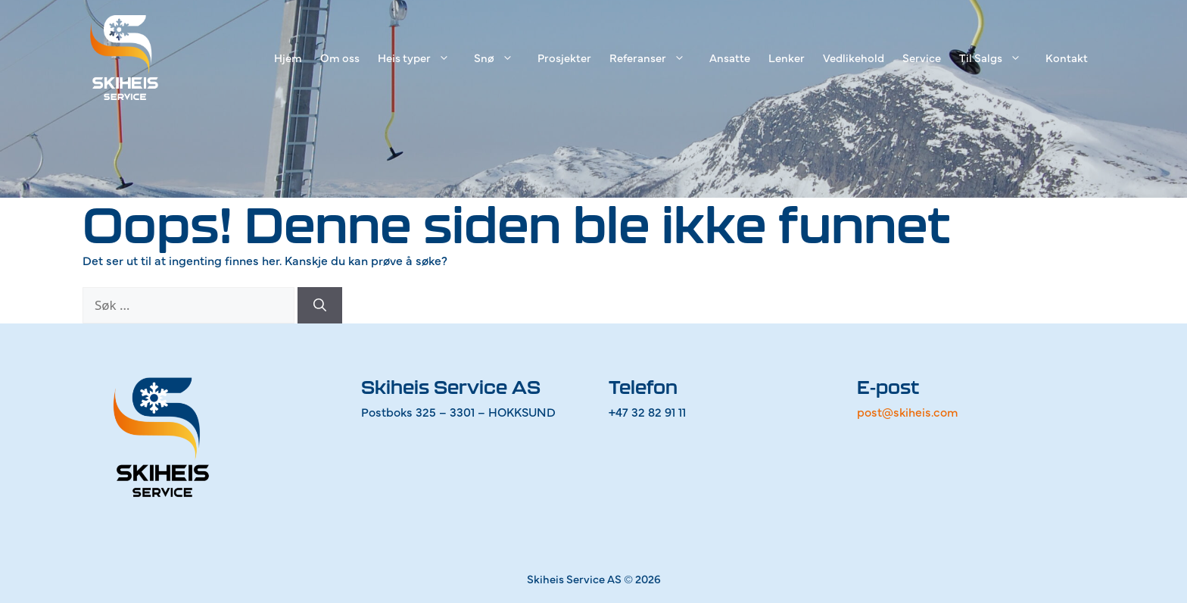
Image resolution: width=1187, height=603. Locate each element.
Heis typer (421, 57)
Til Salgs (997, 57)
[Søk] (320, 305)
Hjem (288, 57)
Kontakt (1066, 57)
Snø (501, 57)
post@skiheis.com (907, 411)
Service (921, 57)
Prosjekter (564, 57)
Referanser (654, 57)
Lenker (786, 57)
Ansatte (729, 57)
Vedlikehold (853, 57)
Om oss (340, 57)
